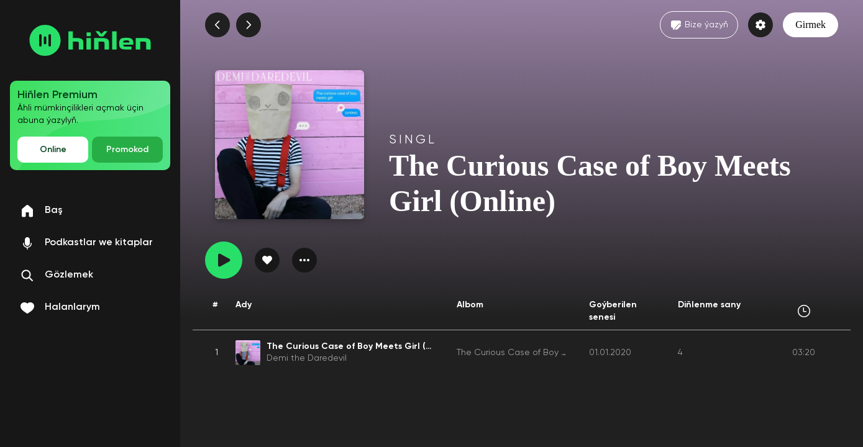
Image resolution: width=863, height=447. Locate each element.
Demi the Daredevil (307, 358)
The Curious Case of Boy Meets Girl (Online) (547, 352)
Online (53, 149)
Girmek (810, 24)
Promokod (127, 149)
